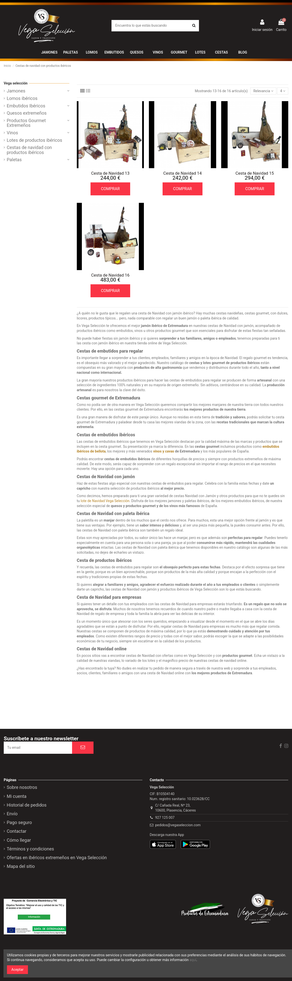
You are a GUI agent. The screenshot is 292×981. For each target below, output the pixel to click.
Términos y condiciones (30, 848)
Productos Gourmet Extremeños (26, 123)
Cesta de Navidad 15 (254, 173)
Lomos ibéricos (22, 98)
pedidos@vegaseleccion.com (177, 825)
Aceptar (17, 970)
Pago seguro (19, 822)
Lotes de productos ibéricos (34, 140)
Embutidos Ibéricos (26, 105)
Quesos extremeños (27, 113)
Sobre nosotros (22, 787)
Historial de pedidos (27, 805)
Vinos (12, 132)
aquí (193, 960)
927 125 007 (165, 818)
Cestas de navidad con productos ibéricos (29, 150)
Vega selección (15, 83)
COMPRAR (110, 188)
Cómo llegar (19, 840)
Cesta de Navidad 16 (110, 275)
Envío (12, 813)
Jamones (16, 90)
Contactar (16, 831)
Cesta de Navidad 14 (182, 173)
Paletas (14, 159)
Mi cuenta (16, 796)
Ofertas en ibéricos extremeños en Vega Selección (57, 857)
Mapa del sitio (21, 866)
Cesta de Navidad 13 (110, 173)
